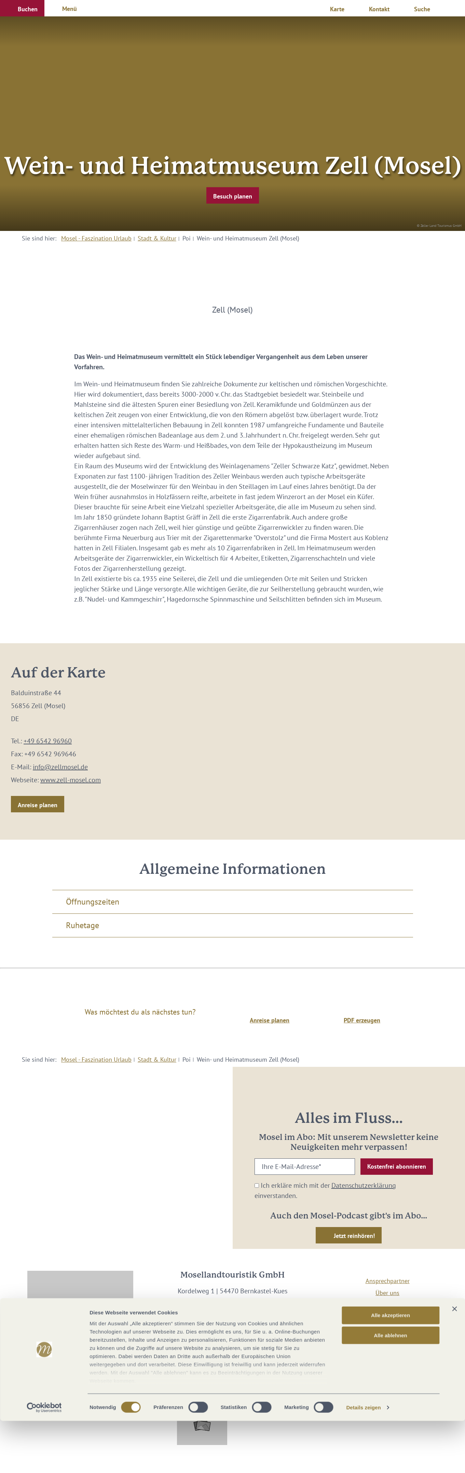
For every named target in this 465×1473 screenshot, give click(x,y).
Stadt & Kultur (157, 238)
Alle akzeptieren (390, 1368)
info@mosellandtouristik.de (232, 1311)
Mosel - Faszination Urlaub (96, 238)
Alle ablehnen (390, 1387)
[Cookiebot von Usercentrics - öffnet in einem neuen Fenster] (44, 1460)
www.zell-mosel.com (70, 779)
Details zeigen (363, 1459)
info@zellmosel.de (60, 766)
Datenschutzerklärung (363, 1185)
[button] (22, 8)
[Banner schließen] (454, 1361)
